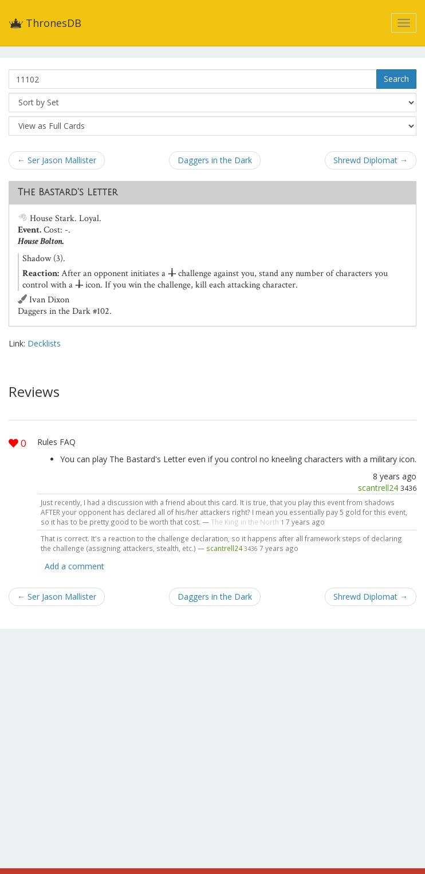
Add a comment (74, 566)
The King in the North (245, 521)
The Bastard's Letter (67, 192)
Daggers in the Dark (215, 160)
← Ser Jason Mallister (56, 160)
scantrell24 (378, 487)
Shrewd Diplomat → (370, 160)
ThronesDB (45, 23)
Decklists (44, 343)
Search (396, 78)
